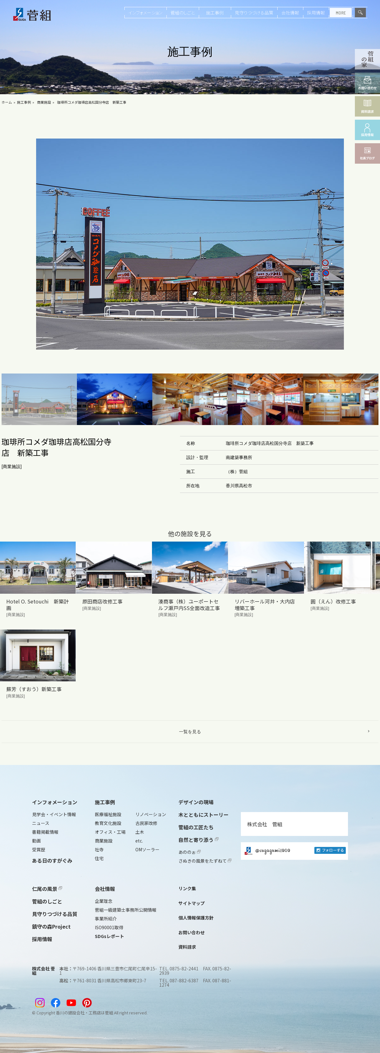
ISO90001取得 (109, 927)
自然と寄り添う (198, 839)
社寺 (99, 849)
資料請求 (187, 947)
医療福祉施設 (108, 814)
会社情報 (290, 12)
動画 (36, 840)
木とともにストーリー (203, 814)
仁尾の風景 (47, 888)
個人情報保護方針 (196, 917)
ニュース (40, 823)
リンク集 (187, 888)
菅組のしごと (183, 12)
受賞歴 (38, 849)
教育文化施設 (108, 823)
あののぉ (189, 852)
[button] (39, 399)
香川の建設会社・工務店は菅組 (84, 1013)
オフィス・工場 (110, 832)
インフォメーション (145, 12)
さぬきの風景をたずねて (204, 861)
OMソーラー (147, 849)
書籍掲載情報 (45, 832)
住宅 (99, 858)
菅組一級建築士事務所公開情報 (125, 910)
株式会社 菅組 (264, 824)
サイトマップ (191, 903)
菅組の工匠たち (196, 827)
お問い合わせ (191, 932)
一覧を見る (190, 731)
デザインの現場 (196, 802)
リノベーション (150, 814)
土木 (139, 832)
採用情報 (316, 12)
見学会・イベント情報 (54, 814)
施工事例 (215, 12)
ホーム (7, 102)
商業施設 (44, 102)
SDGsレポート (109, 936)
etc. (139, 840)
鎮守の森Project (51, 926)
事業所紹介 (106, 918)
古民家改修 (146, 823)
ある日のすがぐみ (52, 860)
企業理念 (103, 901)
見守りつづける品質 (254, 12)
